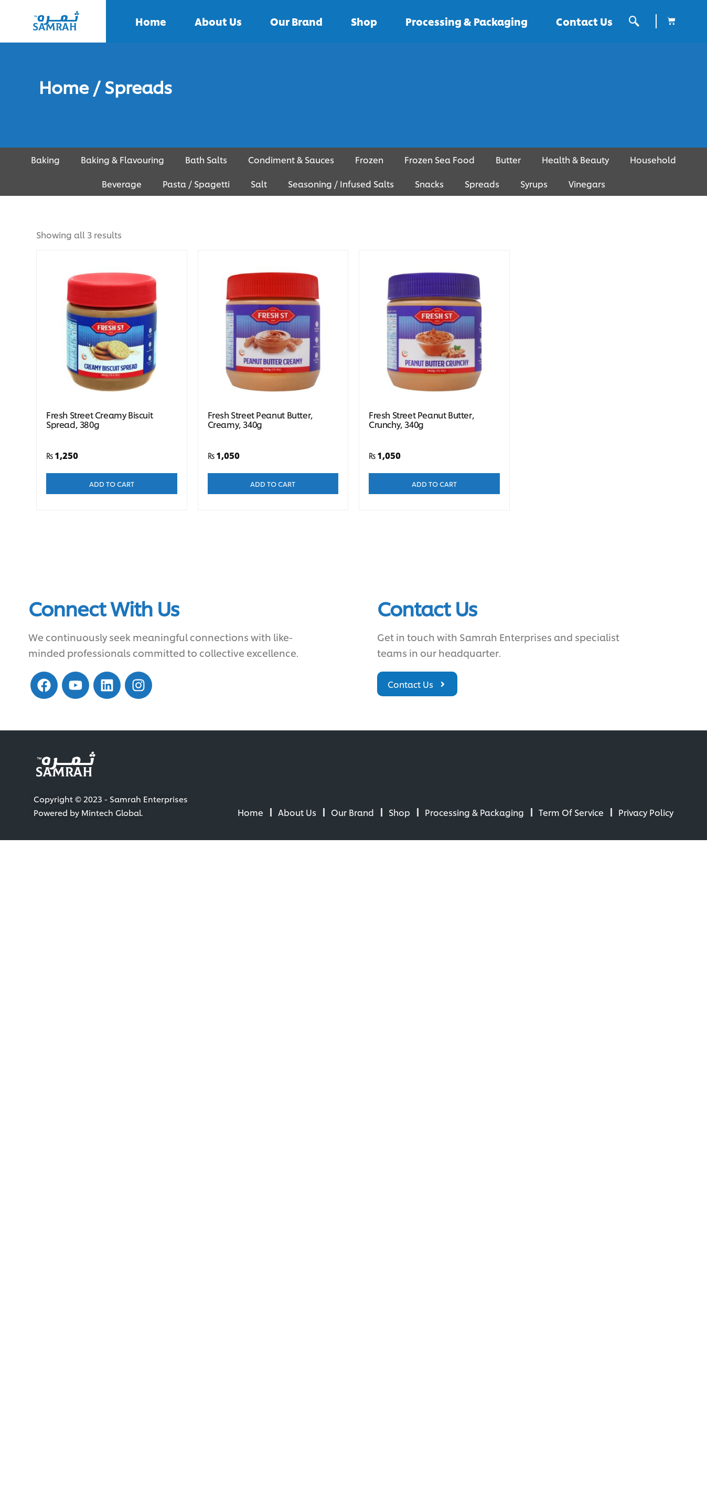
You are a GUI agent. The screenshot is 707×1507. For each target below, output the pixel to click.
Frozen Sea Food (439, 159)
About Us (218, 21)
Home (150, 21)
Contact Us (584, 21)
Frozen (369, 159)
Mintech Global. (112, 812)
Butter (508, 159)
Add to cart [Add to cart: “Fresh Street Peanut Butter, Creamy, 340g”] (272, 483)
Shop (364, 21)
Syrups (534, 183)
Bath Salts (206, 159)
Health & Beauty (575, 159)
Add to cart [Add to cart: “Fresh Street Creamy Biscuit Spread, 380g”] (111, 483)
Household (653, 159)
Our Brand (296, 21)
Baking (45, 159)
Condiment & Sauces (291, 159)
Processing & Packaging (466, 21)
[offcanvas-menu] (634, 21)
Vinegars (587, 183)
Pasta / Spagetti (196, 183)
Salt (259, 183)
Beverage (122, 183)
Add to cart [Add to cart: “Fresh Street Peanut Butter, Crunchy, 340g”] (434, 483)
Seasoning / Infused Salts (341, 183)
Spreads (482, 183)
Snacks (429, 183)
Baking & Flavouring (122, 159)
